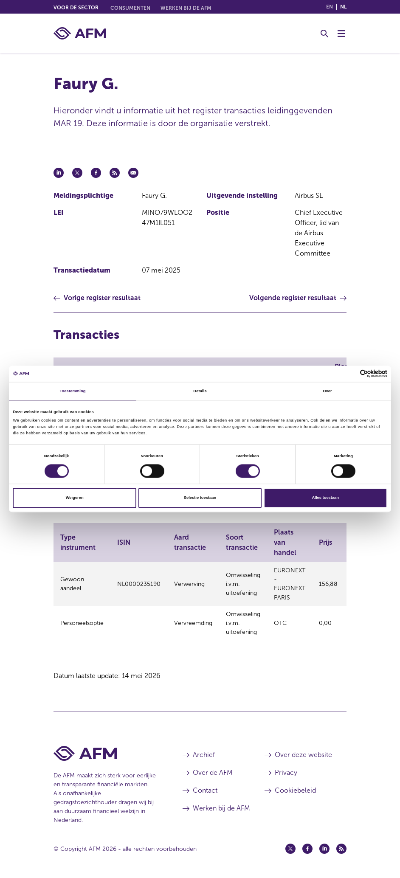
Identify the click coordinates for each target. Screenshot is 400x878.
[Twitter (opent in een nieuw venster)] (290, 845)
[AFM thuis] (80, 33)
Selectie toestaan (200, 498)
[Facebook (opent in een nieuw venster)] (307, 845)
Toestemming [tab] (72, 391)
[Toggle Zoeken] (324, 33)
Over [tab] (327, 391)
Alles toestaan (325, 498)
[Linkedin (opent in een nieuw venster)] (324, 845)
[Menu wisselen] (341, 33)
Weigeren (75, 498)
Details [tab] (199, 391)
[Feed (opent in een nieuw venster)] (341, 845)
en (329, 7)
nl (343, 7)
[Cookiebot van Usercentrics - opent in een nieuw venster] (350, 374)
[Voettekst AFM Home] (105, 750)
